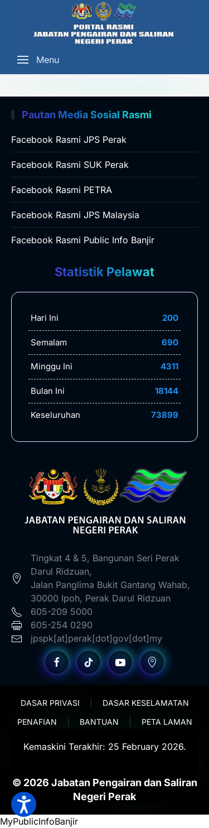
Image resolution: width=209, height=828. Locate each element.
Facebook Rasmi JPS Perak (69, 139)
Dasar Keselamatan (146, 702)
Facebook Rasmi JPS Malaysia (75, 214)
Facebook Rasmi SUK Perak (70, 164)
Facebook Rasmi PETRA (61, 189)
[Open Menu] (38, 60)
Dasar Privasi (50, 702)
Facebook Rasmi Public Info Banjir (82, 239)
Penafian (37, 721)
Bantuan (99, 721)
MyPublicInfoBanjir (39, 821)
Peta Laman (167, 721)
